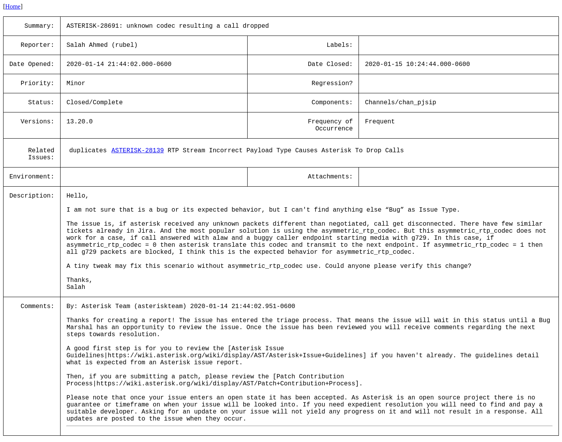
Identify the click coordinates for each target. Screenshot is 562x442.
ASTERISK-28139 (137, 150)
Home (12, 6)
